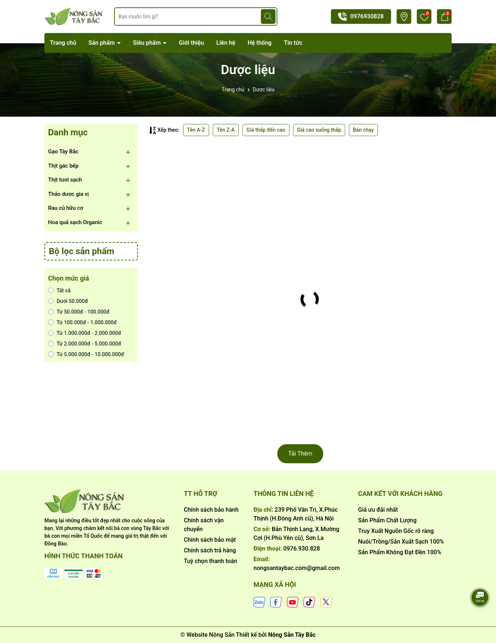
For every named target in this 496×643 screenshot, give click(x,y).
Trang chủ (63, 42)
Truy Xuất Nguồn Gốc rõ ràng (396, 530)
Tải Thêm (300, 453)
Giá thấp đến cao (266, 130)
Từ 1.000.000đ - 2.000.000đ (84, 333)
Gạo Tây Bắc (63, 151)
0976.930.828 (301, 548)
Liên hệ (226, 42)
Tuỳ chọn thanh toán (210, 561)
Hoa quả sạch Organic (75, 222)
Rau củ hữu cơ (65, 208)
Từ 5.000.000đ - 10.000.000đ (86, 354)
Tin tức (293, 42)
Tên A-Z (196, 130)
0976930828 (367, 16)
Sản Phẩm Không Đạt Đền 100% (399, 552)
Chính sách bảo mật (210, 539)
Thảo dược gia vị (68, 194)
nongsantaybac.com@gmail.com (297, 568)
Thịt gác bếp (63, 165)
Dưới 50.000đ (68, 301)
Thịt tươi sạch (65, 179)
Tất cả (59, 290)
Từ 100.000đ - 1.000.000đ (82, 322)
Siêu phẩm (147, 42)
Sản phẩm (102, 42)
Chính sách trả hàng (210, 550)
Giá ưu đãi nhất (378, 509)
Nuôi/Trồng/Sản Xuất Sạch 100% (401, 541)
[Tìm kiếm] (268, 16)
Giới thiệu (191, 42)
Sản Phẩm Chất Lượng (387, 520)
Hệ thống (259, 42)
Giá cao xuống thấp (319, 130)
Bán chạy (363, 130)
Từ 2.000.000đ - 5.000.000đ (84, 344)
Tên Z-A (226, 130)
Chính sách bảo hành (211, 509)
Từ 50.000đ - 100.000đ (78, 312)
